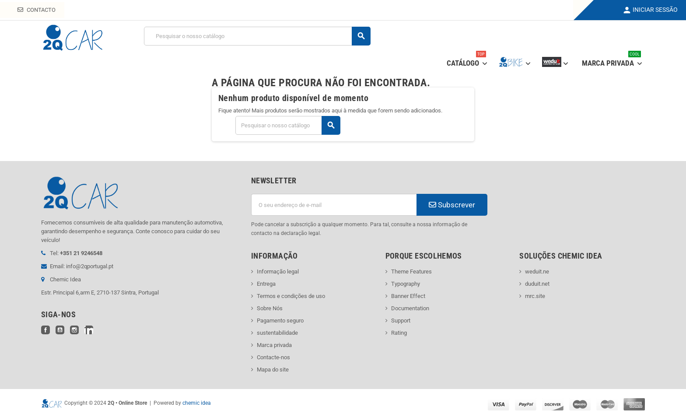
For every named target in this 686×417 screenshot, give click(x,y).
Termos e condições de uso (291, 296)
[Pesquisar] (257, 36)
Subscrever (452, 204)
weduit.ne (537, 271)
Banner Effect (408, 296)
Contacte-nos (273, 357)
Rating (399, 332)
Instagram (74, 330)
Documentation (410, 308)
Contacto (37, 10)
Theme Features (411, 271)
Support (400, 320)
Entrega (266, 283)
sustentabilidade (277, 332)
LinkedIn (88, 330)
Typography (405, 283)
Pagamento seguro (280, 320)
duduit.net (537, 283)
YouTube (60, 330)
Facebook (45, 330)
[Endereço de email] (333, 205)
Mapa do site (273, 369)
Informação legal (278, 271)
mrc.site (535, 296)
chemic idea (196, 403)
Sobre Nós (270, 308)
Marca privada (274, 345)
